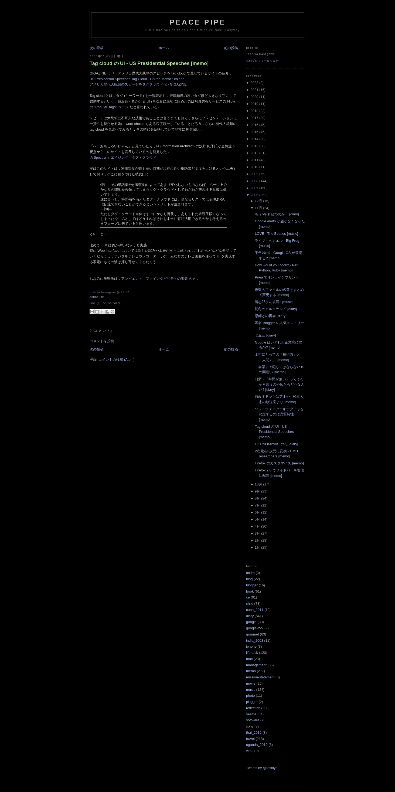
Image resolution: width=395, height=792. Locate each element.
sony (249, 726)
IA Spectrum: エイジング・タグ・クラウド (123, 157)
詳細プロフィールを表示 (262, 60)
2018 (254, 111)
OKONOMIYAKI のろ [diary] (276, 444)
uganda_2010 (257, 745)
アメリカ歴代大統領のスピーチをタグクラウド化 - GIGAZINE (138, 84)
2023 (254, 83)
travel (250, 739)
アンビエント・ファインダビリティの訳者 (154, 279)
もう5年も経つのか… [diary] (277, 214)
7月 (257, 505)
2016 (254, 125)
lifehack (252, 653)
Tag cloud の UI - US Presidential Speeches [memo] (149, 63)
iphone (251, 646)
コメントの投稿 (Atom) (116, 360)
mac (249, 659)
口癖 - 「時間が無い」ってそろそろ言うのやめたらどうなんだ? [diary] (279, 384)
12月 (258, 201)
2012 (254, 153)
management (256, 665)
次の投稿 (97, 48)
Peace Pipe (198, 22)
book (250, 591)
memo (251, 671)
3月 (257, 533)
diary (250, 616)
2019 (254, 104)
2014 (254, 139)
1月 (257, 547)
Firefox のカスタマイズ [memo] (279, 463)
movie (251, 683)
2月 (257, 540)
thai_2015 (253, 732)
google (251, 622)
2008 (254, 181)
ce (104, 303)
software (114, 303)
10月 (258, 484)
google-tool (254, 628)
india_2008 (254, 640)
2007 (254, 188)
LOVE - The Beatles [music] (276, 234)
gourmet (252, 634)
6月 (257, 512)
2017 (254, 118)
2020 (254, 97)
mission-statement (260, 677)
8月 (257, 498)
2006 (254, 195)
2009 (254, 174)
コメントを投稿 (102, 341)
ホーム (164, 48)
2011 (254, 160)
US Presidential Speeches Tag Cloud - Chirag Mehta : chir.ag (137, 79)
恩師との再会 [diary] (270, 316)
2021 (254, 90)
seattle (251, 714)
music (250, 690)
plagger (252, 702)
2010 (254, 167)
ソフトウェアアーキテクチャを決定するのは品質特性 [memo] (279, 414)
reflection (253, 708)
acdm (250, 573)
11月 (258, 208)
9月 (257, 491)
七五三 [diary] (265, 335)
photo (250, 696)
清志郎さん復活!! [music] (274, 302)
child (249, 603)
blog (249, 579)
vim (248, 751)
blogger (252, 585)
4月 (257, 526)
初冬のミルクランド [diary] (276, 309)
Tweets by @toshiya (262, 768)
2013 (254, 146)
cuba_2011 (254, 610)
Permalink (97, 296)
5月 (257, 519)
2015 (254, 132)
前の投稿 (231, 48)
